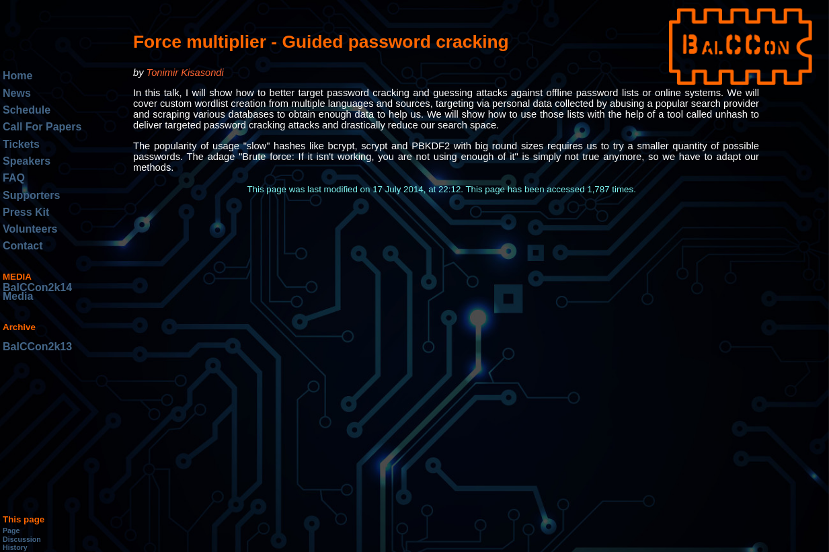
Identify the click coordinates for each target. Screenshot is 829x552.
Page (11, 530)
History (15, 547)
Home (17, 75)
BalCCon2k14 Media (37, 292)
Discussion (22, 539)
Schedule (26, 110)
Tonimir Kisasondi (185, 72)
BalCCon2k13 (37, 346)
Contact (23, 245)
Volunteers (30, 229)
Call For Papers (42, 126)
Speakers (26, 161)
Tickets (21, 144)
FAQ (14, 178)
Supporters (31, 195)
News (17, 93)
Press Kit (26, 212)
